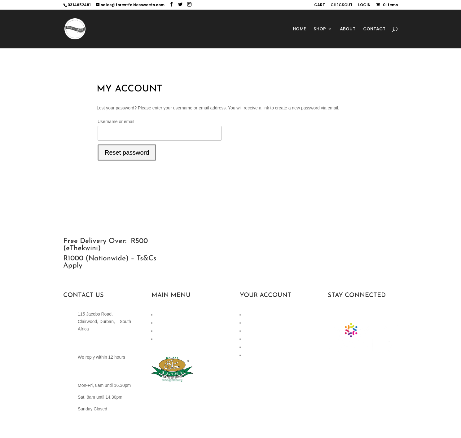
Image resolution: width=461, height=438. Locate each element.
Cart (248, 314)
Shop (161, 322)
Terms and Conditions (265, 346)
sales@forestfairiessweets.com (108, 345)
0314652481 (79, 4)
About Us (165, 338)
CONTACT (374, 29)
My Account (255, 330)
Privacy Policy (257, 338)
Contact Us (166, 330)
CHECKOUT (342, 5)
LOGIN (364, 5)
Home (161, 314)
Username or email (116, 121)
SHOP (320, 29)
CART (319, 5)
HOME (299, 29)
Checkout (253, 322)
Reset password (127, 152)
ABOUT (347, 29)
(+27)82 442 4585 (95, 373)
